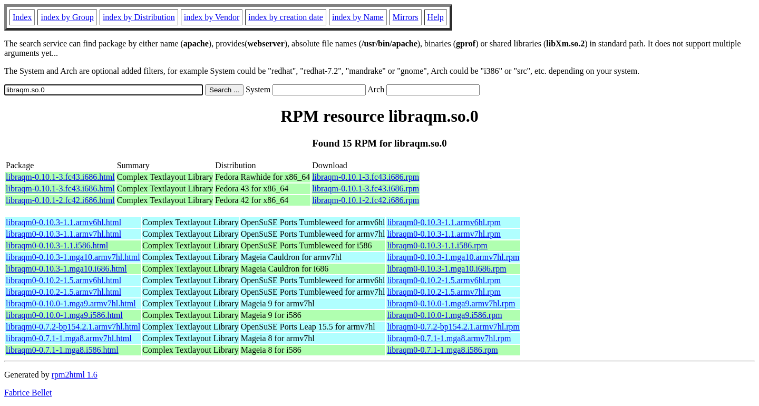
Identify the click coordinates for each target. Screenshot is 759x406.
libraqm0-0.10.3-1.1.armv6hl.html (63, 222)
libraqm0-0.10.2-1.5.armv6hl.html (63, 280)
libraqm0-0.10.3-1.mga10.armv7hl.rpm (453, 257)
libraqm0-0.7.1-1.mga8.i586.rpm (442, 349)
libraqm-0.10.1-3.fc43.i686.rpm (365, 176)
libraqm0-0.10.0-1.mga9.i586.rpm (444, 315)
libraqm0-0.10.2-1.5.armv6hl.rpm (444, 280)
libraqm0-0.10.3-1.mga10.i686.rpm (446, 268)
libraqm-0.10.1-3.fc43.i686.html (60, 176)
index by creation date (285, 17)
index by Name (358, 17)
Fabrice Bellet (28, 392)
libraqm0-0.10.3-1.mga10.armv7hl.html (73, 257)
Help (435, 17)
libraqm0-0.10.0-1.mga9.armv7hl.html (71, 303)
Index (22, 17)
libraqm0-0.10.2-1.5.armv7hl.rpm (444, 291)
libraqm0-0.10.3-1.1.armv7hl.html (63, 233)
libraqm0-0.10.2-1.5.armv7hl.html (63, 291)
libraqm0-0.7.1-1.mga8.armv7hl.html (69, 338)
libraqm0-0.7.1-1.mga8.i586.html (62, 349)
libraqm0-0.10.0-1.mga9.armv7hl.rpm (451, 303)
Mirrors (406, 17)
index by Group (67, 17)
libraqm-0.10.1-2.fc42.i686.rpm (365, 200)
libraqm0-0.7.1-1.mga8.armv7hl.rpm (449, 338)
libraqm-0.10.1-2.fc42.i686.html (60, 200)
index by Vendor (211, 17)
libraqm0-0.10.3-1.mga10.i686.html (66, 268)
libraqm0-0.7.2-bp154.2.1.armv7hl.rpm (453, 326)
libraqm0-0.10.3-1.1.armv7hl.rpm (444, 233)
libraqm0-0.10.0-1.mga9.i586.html (64, 315)
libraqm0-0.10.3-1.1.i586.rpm (437, 245)
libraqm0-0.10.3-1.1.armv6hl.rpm (444, 222)
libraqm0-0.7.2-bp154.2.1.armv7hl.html (73, 326)
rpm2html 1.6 (75, 374)
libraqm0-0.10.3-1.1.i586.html (57, 245)
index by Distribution (139, 17)
